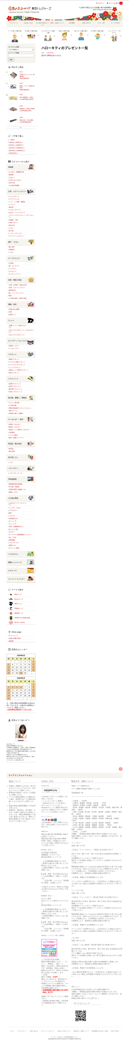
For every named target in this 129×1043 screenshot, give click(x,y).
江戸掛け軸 (12, 405)
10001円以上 (13, 153)
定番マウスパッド (15, 384)
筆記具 (11, 207)
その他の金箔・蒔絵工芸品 (18, 298)
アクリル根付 (13, 435)
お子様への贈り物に (97, 35)
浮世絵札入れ (13, 518)
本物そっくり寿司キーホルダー (19, 430)
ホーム (12, 1031)
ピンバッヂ (12, 524)
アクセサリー (13, 510)
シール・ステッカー (15, 233)
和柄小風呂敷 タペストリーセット (20, 408)
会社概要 (72, 23)
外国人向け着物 (14, 309)
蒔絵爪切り (12, 290)
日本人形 (12, 183)
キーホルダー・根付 (21, 419)
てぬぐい (12, 177)
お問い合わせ (86, 23)
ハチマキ (12, 516)
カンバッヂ (12, 521)
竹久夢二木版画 (14, 487)
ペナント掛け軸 (14, 402)
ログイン (101, 3)
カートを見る (116, 3)
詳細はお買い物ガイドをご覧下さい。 (85, 998)
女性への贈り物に (64, 35)
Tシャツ (21, 321)
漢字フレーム (13, 410)
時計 (10, 295)
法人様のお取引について (42, 24)
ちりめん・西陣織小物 (16, 172)
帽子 (10, 513)
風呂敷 (11, 175)
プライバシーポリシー (47, 1031)
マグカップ (12, 271)
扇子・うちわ (21, 242)
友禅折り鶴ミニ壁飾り (16, 413)
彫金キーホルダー (15, 427)
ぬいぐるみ (12, 537)
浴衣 (10, 312)
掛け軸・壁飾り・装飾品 (21, 398)
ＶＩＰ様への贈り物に (14, 36)
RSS (112, 1031)
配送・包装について (57, 23)
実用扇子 (12, 249)
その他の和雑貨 (14, 185)
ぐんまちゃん (21, 554)
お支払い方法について (64, 1031)
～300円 (11, 140)
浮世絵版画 (21, 479)
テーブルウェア (21, 258)
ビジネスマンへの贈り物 (48, 36)
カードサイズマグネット (17, 365)
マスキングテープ (15, 210)
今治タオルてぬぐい (15, 180)
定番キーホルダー (15, 424)
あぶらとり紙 (13, 529)
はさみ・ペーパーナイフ (17, 212)
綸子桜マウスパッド (15, 389)
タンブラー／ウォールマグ (21, 341)
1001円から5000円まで (16, 148)
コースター (12, 268)
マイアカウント (22, 1031)
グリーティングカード (16, 236)
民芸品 (11, 449)
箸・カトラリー (14, 266)
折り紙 (11, 230)
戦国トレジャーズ (21, 562)
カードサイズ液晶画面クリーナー (20, 534)
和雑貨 (21, 167)
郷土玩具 (12, 451)
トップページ (13, 23)
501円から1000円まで (16, 145)
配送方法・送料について (81, 1031)
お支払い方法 (28, 23)
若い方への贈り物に (81, 35)
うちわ (11, 252)
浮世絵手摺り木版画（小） (18, 489)
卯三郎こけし (21, 457)
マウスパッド (21, 379)
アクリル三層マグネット (17, 362)
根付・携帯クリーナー (16, 438)
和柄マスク (12, 545)
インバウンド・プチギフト (114, 36)
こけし (11, 462)
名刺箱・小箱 (13, 220)
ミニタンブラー (14, 348)
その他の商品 (21, 498)
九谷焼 (11, 263)
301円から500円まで (16, 142)
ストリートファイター (21, 579)
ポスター (12, 532)
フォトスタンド (14, 196)
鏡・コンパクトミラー (16, 293)
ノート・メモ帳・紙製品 (17, 202)
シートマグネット (15, 367)
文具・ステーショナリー (21, 191)
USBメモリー (13, 222)
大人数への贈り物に (31, 35)
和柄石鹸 (12, 540)
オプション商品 (14, 548)
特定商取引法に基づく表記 (100, 1031)
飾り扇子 (12, 247)
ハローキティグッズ (15, 473)
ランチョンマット (15, 274)
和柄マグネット (14, 359)
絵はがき (12, 225)
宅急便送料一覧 (77, 793)
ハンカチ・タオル (15, 508)
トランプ (12, 204)
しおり (11, 228)
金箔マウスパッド (15, 386)
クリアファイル (14, 199)
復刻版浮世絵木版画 (15, 484)
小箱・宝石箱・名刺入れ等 (18, 285)
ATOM (117, 1031)
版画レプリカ (13, 492)
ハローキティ (50, 53)
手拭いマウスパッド (15, 392)
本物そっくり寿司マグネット (18, 370)
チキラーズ (21, 571)
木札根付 (12, 432)
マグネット (21, 354)
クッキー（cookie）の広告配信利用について (64, 1037)
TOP (42, 53)
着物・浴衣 (21, 304)
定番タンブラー (14, 346)
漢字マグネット (14, 373)
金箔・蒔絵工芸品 (21, 280)
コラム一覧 (101, 23)
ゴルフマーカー (14, 542)
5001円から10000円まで (17, 150)
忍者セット (12, 314)
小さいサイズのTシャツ (17, 335)
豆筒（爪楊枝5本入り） (16, 526)
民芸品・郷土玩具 (21, 444)
